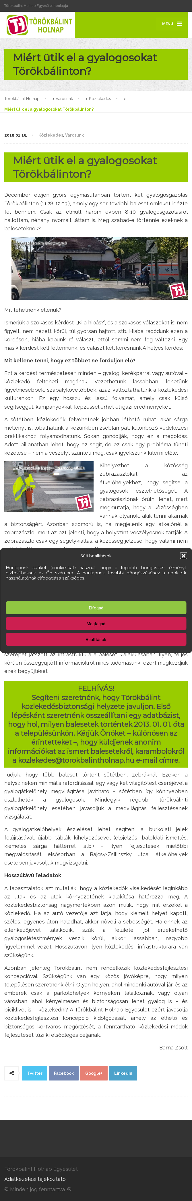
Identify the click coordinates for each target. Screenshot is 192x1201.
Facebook (64, 1073)
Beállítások (96, 639)
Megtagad (96, 623)
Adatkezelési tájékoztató (35, 1179)
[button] (183, 556)
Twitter (34, 1073)
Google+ (94, 1073)
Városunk (74, 135)
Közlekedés (50, 135)
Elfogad (96, 607)
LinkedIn (123, 1073)
